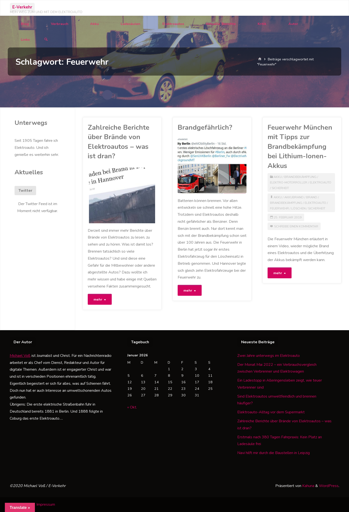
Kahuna (307, 485)
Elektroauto (320, 182)
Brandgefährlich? (205, 127)
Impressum (45, 504)
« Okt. (132, 407)
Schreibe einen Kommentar (296, 226)
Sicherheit (280, 188)
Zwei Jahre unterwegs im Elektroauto (268, 355)
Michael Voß (20, 355)
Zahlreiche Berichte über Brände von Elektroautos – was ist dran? (118, 142)
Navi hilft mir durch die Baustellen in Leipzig (273, 453)
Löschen (298, 208)
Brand (311, 197)
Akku (278, 177)
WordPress (329, 485)
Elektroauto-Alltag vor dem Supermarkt (271, 412)
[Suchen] (46, 40)
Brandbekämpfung (300, 177)
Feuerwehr (279, 208)
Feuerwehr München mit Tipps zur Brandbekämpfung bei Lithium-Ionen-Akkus (300, 146)
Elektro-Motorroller (288, 182)
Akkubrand (294, 197)
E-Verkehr (22, 7)
